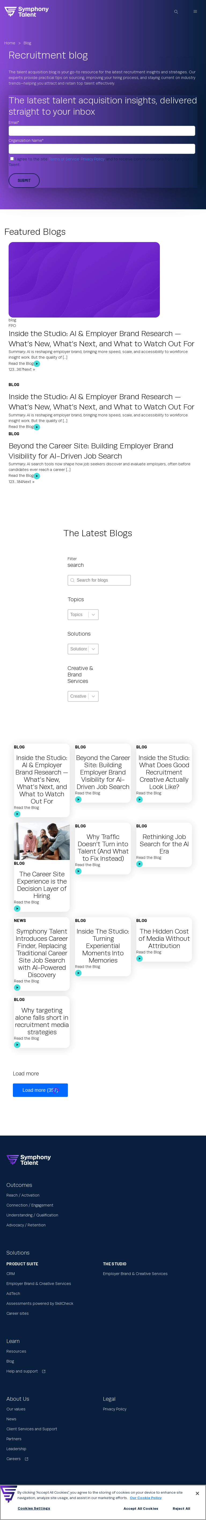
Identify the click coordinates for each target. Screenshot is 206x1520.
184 (20, 482)
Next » (29, 370)
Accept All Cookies (141, 1509)
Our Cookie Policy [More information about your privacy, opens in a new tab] (146, 1498)
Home (9, 43)
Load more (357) (40, 1090)
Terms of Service (64, 159)
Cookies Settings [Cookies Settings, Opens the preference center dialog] (34, 1508)
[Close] (197, 1493)
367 (20, 370)
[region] (103, 1502)
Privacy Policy (92, 159)
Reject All (181, 1509)
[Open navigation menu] (195, 12)
